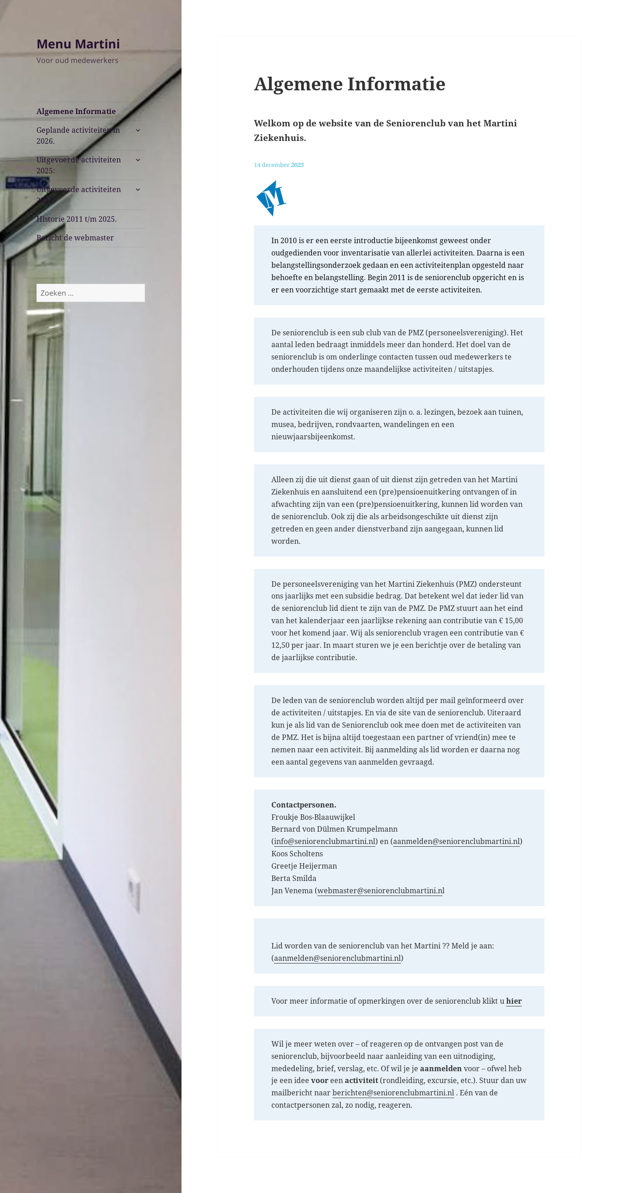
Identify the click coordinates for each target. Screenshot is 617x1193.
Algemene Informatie (76, 111)
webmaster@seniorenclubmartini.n (379, 891)
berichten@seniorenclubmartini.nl (393, 1093)
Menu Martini (78, 43)
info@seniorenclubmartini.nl (324, 841)
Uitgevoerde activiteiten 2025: (78, 165)
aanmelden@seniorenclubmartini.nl (456, 841)
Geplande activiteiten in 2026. (78, 135)
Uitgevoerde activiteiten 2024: (78, 194)
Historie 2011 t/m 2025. (76, 219)
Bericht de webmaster (75, 238)
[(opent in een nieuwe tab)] (514, 1001)
